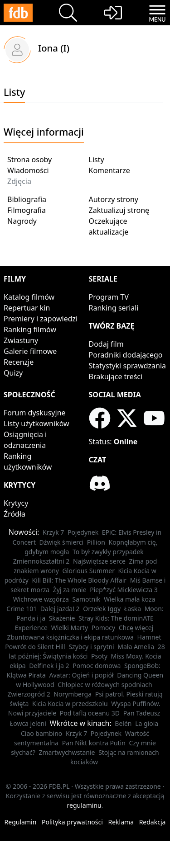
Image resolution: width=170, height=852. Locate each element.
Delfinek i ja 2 (49, 665)
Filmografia (26, 210)
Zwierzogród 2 (28, 694)
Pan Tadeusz (141, 713)
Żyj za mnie (70, 589)
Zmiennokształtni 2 (41, 561)
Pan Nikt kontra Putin (94, 743)
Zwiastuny (21, 340)
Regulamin (21, 822)
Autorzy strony (113, 199)
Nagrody (22, 221)
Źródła (14, 514)
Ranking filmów (30, 329)
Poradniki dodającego (126, 355)
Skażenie (62, 618)
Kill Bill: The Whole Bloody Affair (79, 580)
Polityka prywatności (72, 822)
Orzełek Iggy (102, 608)
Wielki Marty (69, 627)
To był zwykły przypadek (108, 551)
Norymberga (72, 694)
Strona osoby (29, 160)
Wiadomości (28, 170)
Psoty (99, 656)
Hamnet (149, 637)
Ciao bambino (41, 733)
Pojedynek (83, 532)
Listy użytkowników (36, 423)
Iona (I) (53, 48)
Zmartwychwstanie (67, 752)
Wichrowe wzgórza (41, 599)
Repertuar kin (27, 308)
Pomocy (103, 627)
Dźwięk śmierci (61, 542)
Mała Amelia (135, 646)
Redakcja (152, 822)
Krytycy (16, 503)
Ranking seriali (114, 308)
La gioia (146, 723)
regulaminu (84, 805)
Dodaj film (106, 344)
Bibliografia (26, 199)
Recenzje (19, 362)
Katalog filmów (29, 297)
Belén (123, 723)
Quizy (13, 373)
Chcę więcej (136, 627)
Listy (96, 160)
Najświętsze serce (99, 561)
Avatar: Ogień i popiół (81, 675)
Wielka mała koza (129, 599)
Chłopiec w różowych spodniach (105, 684)
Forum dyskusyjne (35, 413)
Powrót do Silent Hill (35, 646)
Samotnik (86, 599)
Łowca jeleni (28, 723)
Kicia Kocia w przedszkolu (70, 703)
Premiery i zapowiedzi (41, 319)
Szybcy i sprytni (91, 646)
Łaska (132, 608)
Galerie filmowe (30, 351)
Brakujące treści (116, 376)
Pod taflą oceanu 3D (90, 713)
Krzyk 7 (53, 532)
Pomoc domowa (97, 665)
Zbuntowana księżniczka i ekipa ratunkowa (70, 637)
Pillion (96, 542)
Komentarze (109, 170)
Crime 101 (21, 608)
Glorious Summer (89, 570)
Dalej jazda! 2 (60, 608)
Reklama (121, 822)
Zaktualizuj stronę (119, 210)
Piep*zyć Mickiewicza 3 (124, 589)
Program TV (109, 297)
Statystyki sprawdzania (127, 366)
